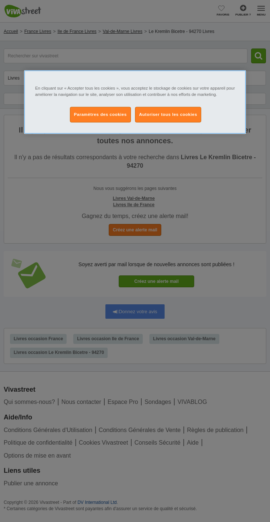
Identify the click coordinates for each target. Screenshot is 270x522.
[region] (135, 102)
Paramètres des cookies (100, 114)
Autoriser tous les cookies (168, 114)
